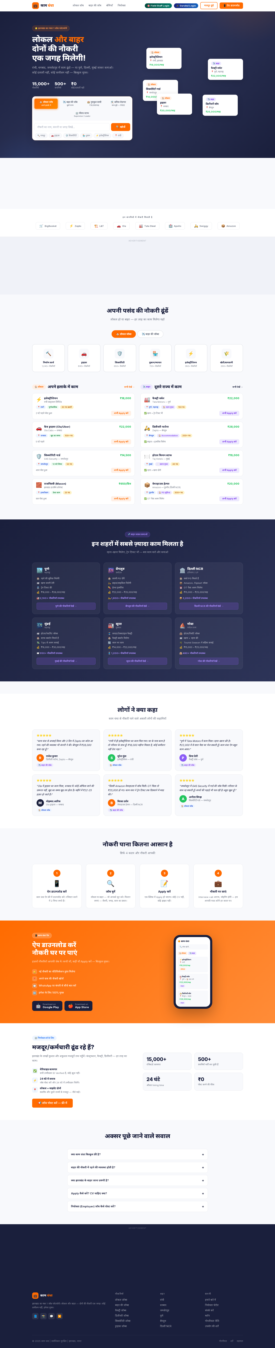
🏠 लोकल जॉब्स (123, 334)
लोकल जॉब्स (121, 1299)
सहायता (240, 1341)
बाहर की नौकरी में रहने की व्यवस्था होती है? (137, 1167)
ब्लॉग (207, 1315)
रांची (162, 1299)
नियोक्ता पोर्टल (212, 1305)
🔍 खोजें (120, 127)
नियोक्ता (122, 5)
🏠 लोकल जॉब (45, 103)
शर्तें (231, 1341)
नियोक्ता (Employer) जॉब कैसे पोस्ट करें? (137, 1206)
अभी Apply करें (121, 413)
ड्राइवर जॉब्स (121, 1326)
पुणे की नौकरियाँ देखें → (66, 606)
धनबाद (163, 1305)
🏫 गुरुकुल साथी (94, 103)
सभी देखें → (129, 386)
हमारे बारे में (210, 1299)
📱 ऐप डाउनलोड (231, 5)
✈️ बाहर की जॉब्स (150, 334)
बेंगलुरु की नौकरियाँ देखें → (137, 606)
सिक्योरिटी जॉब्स (122, 1320)
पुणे (161, 1315)
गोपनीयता (223, 1341)
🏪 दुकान (86, 135)
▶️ (59, 1316)
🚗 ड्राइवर (55, 135)
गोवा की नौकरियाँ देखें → (209, 661)
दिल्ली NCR (166, 1326)
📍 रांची (118, 135)
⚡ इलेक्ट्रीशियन (102, 135)
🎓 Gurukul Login (186, 5)
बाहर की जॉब (95, 5)
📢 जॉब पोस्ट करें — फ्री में (52, 1103)
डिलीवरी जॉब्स (122, 1315)
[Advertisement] (137, 184)
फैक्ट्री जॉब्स (120, 1310)
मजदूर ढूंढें (209, 5)
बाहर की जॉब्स (122, 1305)
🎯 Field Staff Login (158, 5)
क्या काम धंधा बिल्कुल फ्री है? (137, 1154)
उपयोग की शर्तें (212, 1326)
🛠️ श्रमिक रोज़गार (118, 103)
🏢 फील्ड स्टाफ (82, 114)
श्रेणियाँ (109, 5)
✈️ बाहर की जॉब (70, 103)
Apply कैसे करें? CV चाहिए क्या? (137, 1193)
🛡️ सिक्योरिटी (71, 135)
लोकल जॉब (78, 5)
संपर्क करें (209, 1310)
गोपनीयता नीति (212, 1320)
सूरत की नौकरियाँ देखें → (137, 661)
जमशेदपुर (164, 1310)
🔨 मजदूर (41, 135)
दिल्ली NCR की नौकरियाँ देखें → (209, 606)
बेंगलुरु (163, 1320)
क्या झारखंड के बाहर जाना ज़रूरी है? (137, 1180)
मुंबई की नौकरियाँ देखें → (66, 661)
